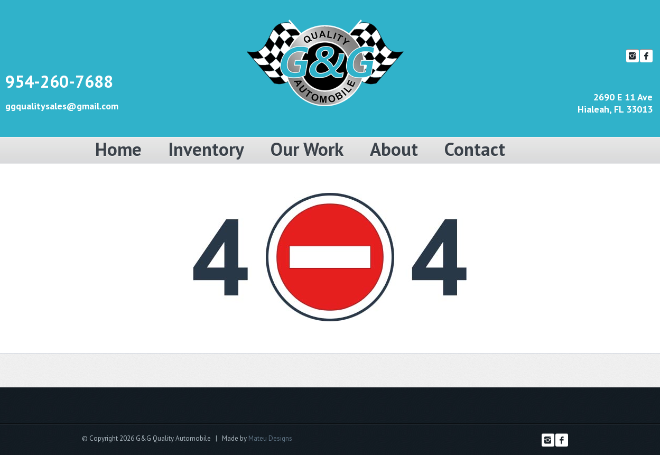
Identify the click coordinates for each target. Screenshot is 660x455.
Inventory (206, 149)
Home (118, 149)
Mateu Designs (270, 438)
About (394, 149)
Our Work (307, 149)
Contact (474, 149)
